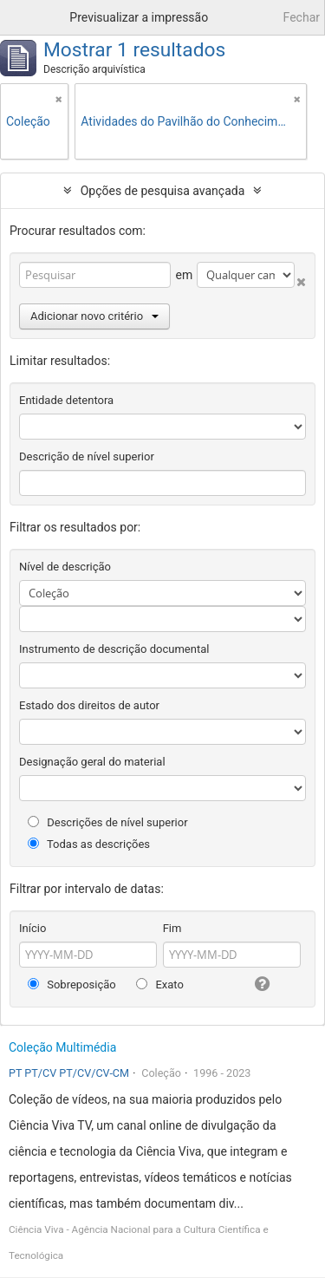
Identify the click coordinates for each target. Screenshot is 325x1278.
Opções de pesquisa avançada (163, 191)
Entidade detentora (66, 400)
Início (32, 928)
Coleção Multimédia (62, 1047)
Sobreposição (72, 984)
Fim (172, 928)
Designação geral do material (92, 761)
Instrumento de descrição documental (114, 648)
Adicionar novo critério (94, 316)
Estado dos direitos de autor (89, 705)
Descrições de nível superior (108, 822)
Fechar (301, 17)
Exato (160, 984)
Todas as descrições (89, 844)
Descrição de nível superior (86, 456)
